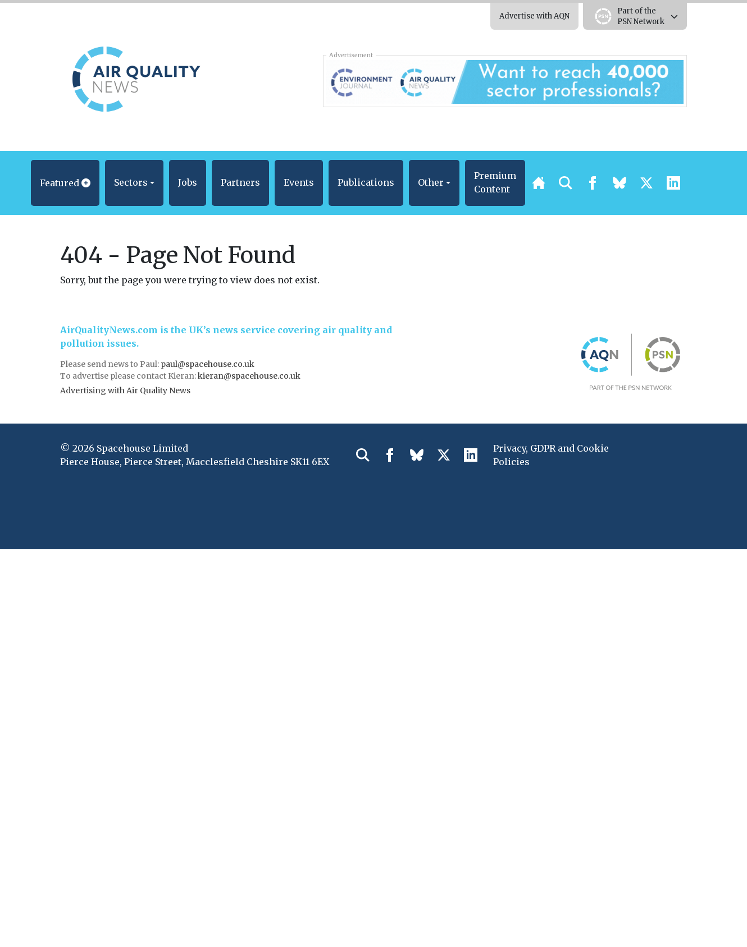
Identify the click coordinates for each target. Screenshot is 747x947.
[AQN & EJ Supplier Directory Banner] (504, 80)
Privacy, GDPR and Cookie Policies (551, 455)
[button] (65, 183)
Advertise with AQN (534, 16)
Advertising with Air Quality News (125, 390)
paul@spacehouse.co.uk (208, 364)
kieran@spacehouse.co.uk (249, 376)
